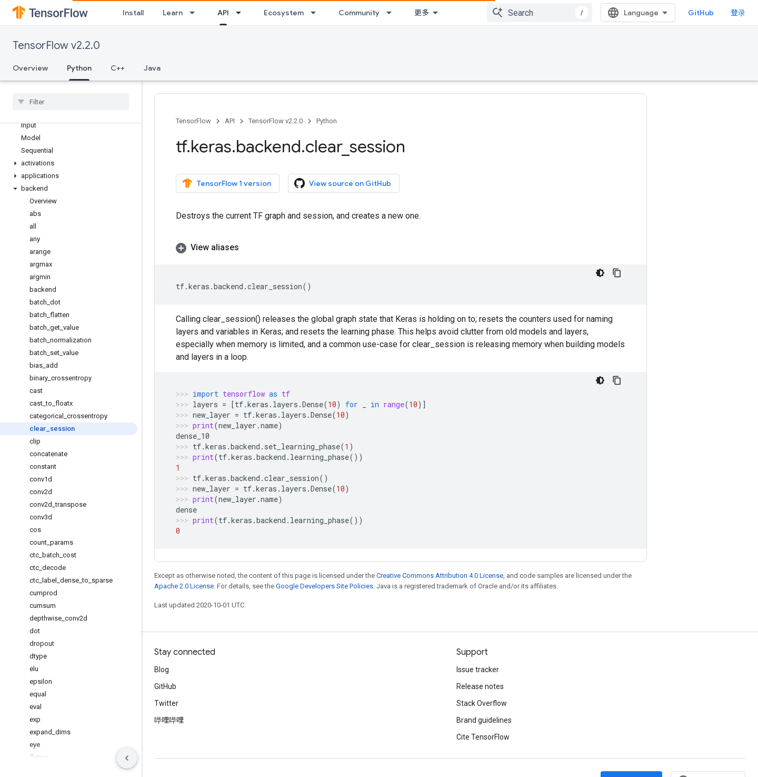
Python (326, 121)
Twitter (166, 703)
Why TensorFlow (443, 12)
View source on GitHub (342, 183)
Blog (161, 669)
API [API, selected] (223, 12)
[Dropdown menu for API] (241, 12)
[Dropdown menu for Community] (392, 12)
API (230, 121)
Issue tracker (477, 669)
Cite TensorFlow (483, 737)
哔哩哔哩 (169, 720)
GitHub (724, 12)
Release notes (480, 686)
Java (152, 68)
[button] (68, 163)
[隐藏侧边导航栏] (126, 758)
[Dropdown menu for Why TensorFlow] (484, 12)
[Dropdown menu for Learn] (195, 12)
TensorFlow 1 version (226, 183)
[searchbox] (71, 101)
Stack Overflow (481, 703)
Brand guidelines (484, 720)
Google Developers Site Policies (324, 586)
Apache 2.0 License (184, 586)
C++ (118, 68)
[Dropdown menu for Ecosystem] (316, 12)
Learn (173, 12)
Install (133, 12)
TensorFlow (193, 121)
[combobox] (637, 12)
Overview (30, 68)
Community (359, 12)
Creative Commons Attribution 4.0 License (439, 575)
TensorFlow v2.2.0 (56, 45)
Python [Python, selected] (79, 68)
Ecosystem (284, 12)
